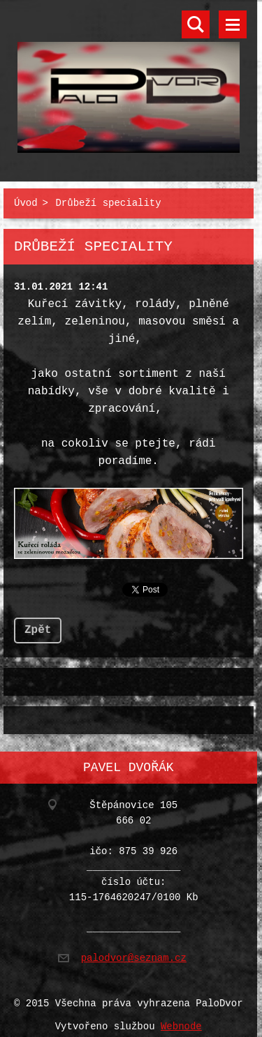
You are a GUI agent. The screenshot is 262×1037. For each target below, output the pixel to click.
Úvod (26, 200)
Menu (233, 24)
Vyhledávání (196, 24)
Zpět (37, 624)
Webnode (181, 1018)
